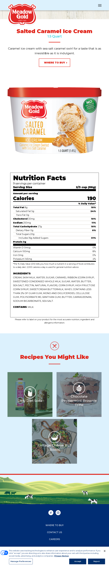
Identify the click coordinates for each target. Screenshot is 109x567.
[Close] (105, 552)
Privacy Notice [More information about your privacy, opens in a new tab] (61, 557)
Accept (77, 563)
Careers (54, 539)
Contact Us (54, 532)
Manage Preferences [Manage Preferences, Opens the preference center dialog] (20, 563)
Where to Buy (54, 62)
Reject (96, 563)
